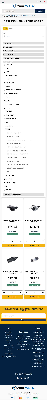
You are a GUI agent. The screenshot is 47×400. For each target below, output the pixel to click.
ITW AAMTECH (10, 115)
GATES (8, 100)
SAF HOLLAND (10, 179)
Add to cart (13, 245)
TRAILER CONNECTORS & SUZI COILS (17, 150)
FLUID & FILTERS (10, 51)
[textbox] (18, 11)
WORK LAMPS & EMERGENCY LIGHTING (17, 154)
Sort (4, 33)
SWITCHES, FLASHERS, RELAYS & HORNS (17, 164)
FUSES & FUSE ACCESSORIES (14, 133)
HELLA (7, 108)
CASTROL (8, 72)
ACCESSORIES (9, 43)
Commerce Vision (34, 394)
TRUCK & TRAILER (10, 54)
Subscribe (24, 320)
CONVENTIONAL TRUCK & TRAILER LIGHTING (19, 140)
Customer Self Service (20, 394)
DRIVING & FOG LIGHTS (13, 161)
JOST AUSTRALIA (11, 119)
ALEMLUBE (9, 65)
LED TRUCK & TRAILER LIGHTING (15, 168)
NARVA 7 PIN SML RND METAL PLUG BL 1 (34, 272)
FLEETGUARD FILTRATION (13, 90)
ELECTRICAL (9, 47)
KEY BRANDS (9, 62)
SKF (7, 186)
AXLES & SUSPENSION (12, 58)
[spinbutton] (12, 241)
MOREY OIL (9, 126)
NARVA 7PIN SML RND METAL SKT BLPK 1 (34, 221)
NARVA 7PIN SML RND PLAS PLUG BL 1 (12, 272)
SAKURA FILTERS (11, 182)
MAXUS (8, 122)
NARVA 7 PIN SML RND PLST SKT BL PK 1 (12, 221)
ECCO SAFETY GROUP (12, 93)
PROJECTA (9, 171)
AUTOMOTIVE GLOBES (13, 136)
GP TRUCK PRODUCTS (12, 104)
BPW (7, 68)
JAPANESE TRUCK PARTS (13, 194)
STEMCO (8, 190)
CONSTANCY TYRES (11, 75)
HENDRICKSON (10, 111)
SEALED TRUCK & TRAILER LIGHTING (16, 147)
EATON (8, 86)
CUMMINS (9, 79)
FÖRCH (8, 97)
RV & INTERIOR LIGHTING (14, 143)
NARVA (8, 129)
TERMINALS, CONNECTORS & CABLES (17, 157)
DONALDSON (10, 82)
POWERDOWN (10, 175)
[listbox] (23, 36)
